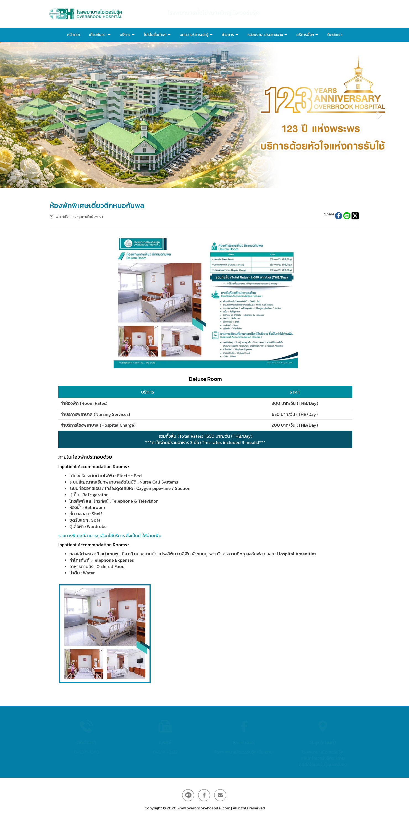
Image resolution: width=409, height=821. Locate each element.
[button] (30, 112)
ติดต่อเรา (334, 35)
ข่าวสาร (230, 35)
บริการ (127, 35)
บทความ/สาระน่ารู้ (196, 35)
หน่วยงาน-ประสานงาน (267, 35)
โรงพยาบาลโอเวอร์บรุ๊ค (323, 752)
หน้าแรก (73, 35)
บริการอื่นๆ (307, 35)
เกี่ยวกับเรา (100, 35)
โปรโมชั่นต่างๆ (157, 35)
